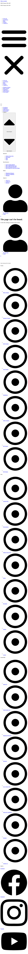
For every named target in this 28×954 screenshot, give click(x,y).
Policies (4, 22)
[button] (14, 52)
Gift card (5, 18)
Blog (4, 20)
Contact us (5, 23)
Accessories (5, 19)
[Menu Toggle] (1, 105)
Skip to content (4, 1)
